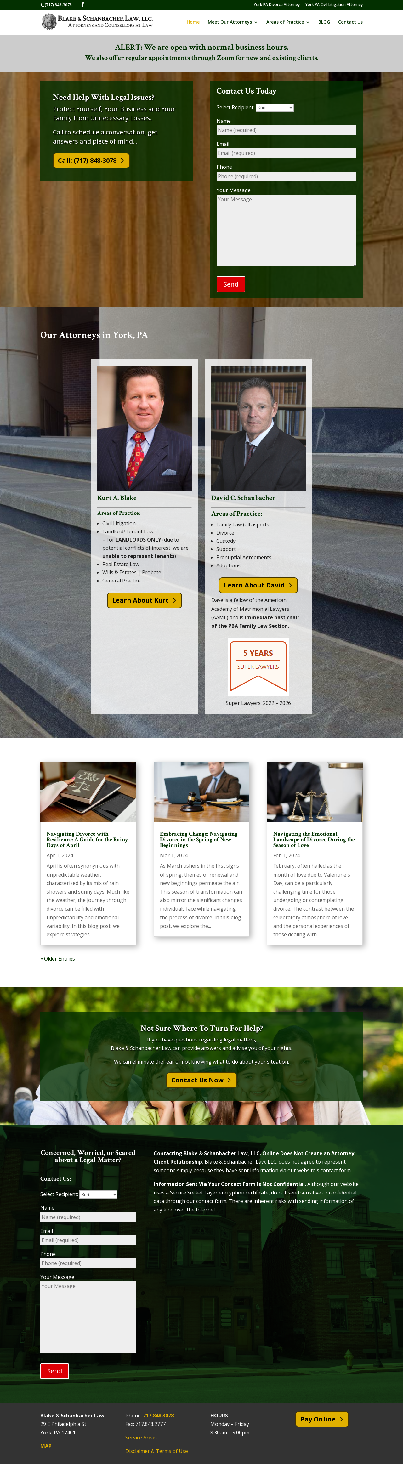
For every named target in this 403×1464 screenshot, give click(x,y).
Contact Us (350, 22)
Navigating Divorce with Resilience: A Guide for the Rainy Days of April (87, 840)
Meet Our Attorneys (230, 22)
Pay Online (318, 1419)
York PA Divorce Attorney (277, 5)
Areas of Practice (285, 22)
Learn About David (254, 585)
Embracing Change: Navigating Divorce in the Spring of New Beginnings (199, 840)
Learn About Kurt (140, 600)
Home (193, 22)
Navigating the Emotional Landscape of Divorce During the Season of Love (314, 840)
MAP (46, 1446)
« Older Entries (57, 958)
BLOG (324, 22)
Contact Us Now (197, 1080)
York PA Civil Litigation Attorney (334, 5)
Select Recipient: (255, 107)
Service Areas (141, 1437)
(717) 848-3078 (58, 5)
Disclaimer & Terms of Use (156, 1451)
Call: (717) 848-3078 (87, 160)
